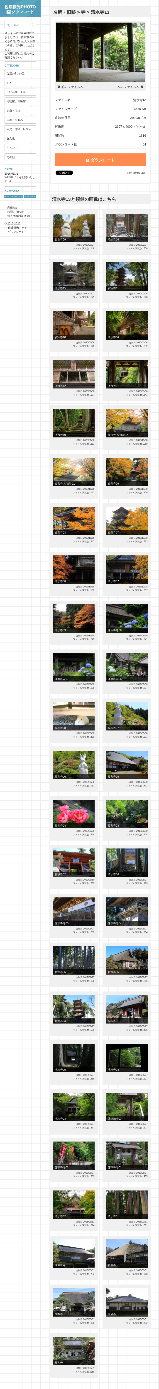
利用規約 (12, 207)
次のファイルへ (128, 86)
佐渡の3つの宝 (15, 73)
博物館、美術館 (16, 101)
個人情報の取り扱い (19, 215)
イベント (12, 147)
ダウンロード (100, 160)
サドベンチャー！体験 (13, 197)
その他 (11, 157)
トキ (9, 82)
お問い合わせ (15, 211)
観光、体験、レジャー (20, 129)
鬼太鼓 (32, 197)
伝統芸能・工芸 (16, 92)
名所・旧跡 (13, 110)
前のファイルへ (72, 86)
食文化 (11, 138)
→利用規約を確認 (135, 173)
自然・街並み (15, 120)
